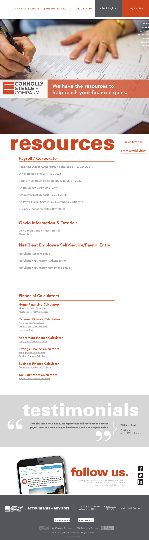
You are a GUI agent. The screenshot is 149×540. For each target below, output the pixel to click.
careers (145, 41)
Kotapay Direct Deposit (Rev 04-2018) (43, 195)
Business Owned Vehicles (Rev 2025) (42, 209)
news (146, 38)
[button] (108, 8)
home (146, 23)
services (144, 30)
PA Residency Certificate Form (38, 188)
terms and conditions (74, 536)
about (145, 27)
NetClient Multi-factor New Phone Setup (44, 267)
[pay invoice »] (86, 520)
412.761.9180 (111, 507)
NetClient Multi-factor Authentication (42, 260)
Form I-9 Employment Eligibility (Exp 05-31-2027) (50, 181)
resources (143, 34)
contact (144, 45)
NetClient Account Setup (34, 253)
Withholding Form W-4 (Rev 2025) (40, 174)
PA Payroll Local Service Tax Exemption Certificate (51, 202)
